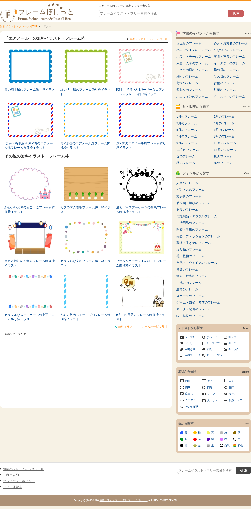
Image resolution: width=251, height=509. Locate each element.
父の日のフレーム (226, 76)
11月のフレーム (187, 149)
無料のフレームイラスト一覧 (23, 469)
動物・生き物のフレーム (193, 243)
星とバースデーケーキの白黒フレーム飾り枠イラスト (141, 209)
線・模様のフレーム (190, 316)
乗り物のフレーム (188, 249)
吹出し (189, 393)
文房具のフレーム (188, 196)
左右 (231, 380)
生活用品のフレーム (190, 223)
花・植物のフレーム (190, 256)
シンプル (190, 337)
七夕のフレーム (187, 83)
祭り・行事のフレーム (192, 276)
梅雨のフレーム (187, 76)
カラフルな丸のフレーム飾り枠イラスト (85, 263)
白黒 (227, 445)
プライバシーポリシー (19, 481)
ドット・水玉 (214, 355)
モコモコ (190, 400)
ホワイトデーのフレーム (193, 56)
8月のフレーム (224, 136)
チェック (233, 349)
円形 (209, 387)
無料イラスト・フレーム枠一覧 (149, 39)
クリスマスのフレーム (229, 96)
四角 (187, 380)
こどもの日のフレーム (192, 70)
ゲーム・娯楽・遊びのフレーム (198, 302)
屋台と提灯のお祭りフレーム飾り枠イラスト (29, 263)
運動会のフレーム (188, 90)
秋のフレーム (185, 163)
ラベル (233, 393)
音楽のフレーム (187, 269)
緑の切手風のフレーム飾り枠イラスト (85, 92)
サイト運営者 (12, 487)
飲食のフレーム (187, 209)
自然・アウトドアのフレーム (196, 262)
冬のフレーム (223, 163)
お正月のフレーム (188, 43)
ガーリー (190, 343)
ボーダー (233, 343)
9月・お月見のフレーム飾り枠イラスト (140, 317)
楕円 (231, 387)
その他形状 (192, 406)
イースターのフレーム (229, 63)
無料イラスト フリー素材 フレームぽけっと (124, 500)
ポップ (232, 337)
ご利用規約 (11, 475)
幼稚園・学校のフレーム (193, 203)
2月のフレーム (224, 116)
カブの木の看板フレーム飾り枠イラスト (85, 209)
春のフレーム (185, 156)
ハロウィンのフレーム (192, 96)
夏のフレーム (223, 156)
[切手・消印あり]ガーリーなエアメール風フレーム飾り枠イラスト (140, 92)
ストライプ (213, 343)
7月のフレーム (186, 136)
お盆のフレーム (225, 83)
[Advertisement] (86, 368)
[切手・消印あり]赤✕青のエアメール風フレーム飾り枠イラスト (28, 146)
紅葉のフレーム (225, 90)
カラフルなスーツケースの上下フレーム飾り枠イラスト (29, 317)
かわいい (211, 337)
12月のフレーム (225, 149)
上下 (209, 380)
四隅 (187, 387)
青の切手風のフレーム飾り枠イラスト (29, 92)
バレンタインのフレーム (193, 50)
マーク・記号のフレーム (193, 309)
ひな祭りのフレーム (228, 50)
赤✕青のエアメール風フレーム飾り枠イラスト (141, 146)
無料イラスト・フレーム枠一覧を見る (143, 326)
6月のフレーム (224, 129)
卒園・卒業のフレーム (229, 56)
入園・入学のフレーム (192, 63)
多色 (240, 445)
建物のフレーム (187, 289)
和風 (209, 349)
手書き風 (190, 349)
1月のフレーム (186, 116)
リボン (211, 393)
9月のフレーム (186, 143)
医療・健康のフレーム (192, 229)
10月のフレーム (225, 143)
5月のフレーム (186, 129)
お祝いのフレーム (188, 282)
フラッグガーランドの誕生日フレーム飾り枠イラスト (141, 263)
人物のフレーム (187, 183)
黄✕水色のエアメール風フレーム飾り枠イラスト (85, 146)
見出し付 (212, 400)
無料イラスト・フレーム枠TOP (19, 26)
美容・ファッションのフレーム (198, 236)
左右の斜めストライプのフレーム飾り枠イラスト (85, 317)
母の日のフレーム (226, 70)
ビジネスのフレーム (190, 189)
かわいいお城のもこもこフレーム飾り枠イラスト (29, 209)
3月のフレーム (186, 123)
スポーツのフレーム (190, 296)
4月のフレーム (224, 123)
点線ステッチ (193, 355)
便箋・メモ (235, 400)
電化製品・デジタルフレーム (196, 216)
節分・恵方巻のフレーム (231, 43)
